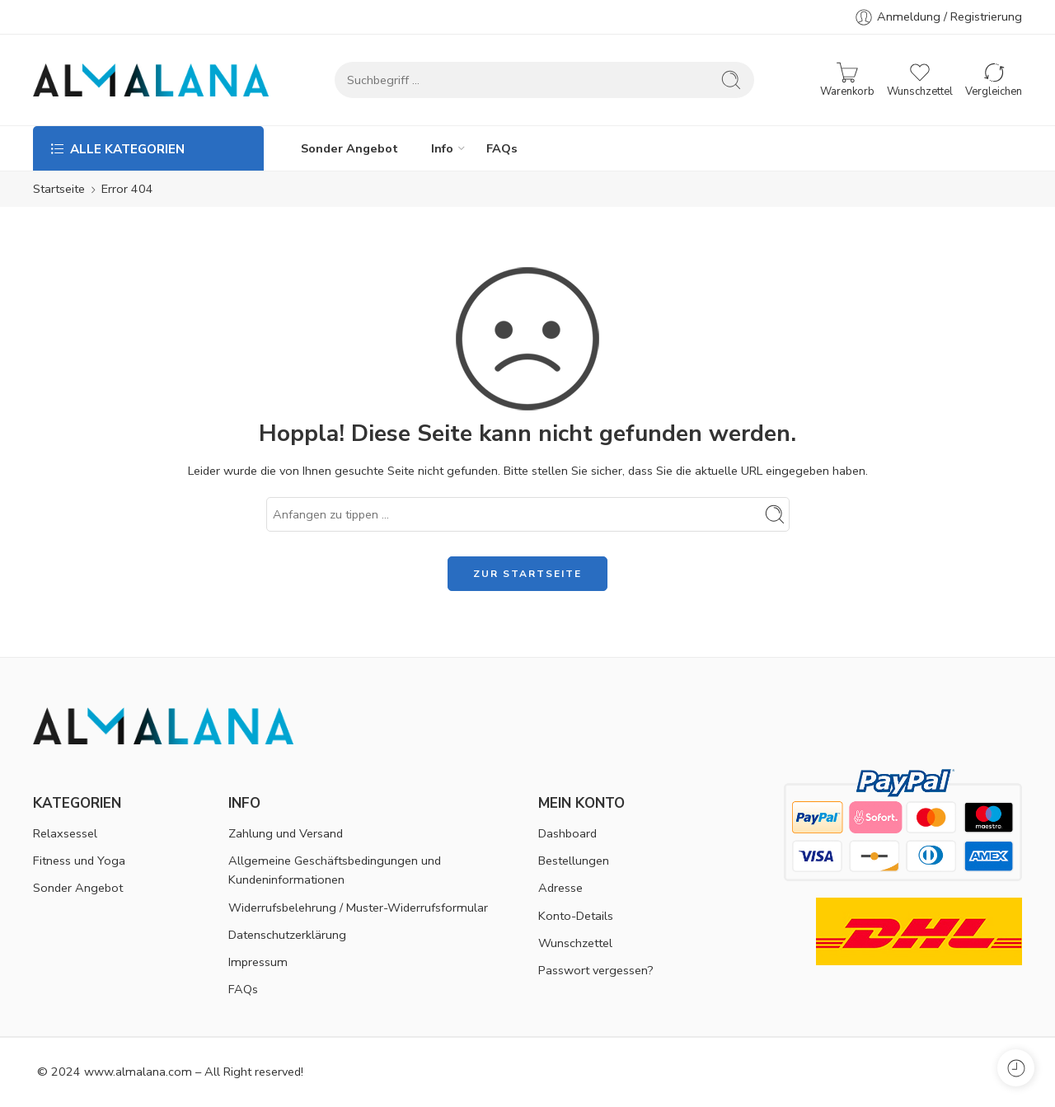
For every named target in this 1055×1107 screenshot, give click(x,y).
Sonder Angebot (349, 148)
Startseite (59, 189)
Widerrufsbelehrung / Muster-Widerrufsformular (358, 907)
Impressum (258, 962)
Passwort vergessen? (596, 970)
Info (442, 148)
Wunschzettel (575, 943)
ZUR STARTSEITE (527, 573)
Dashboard (567, 833)
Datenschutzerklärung (287, 934)
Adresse (560, 888)
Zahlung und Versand (285, 833)
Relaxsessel (65, 833)
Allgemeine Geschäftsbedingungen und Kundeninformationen (334, 870)
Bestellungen (573, 860)
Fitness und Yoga (79, 860)
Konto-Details (575, 916)
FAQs (502, 148)
